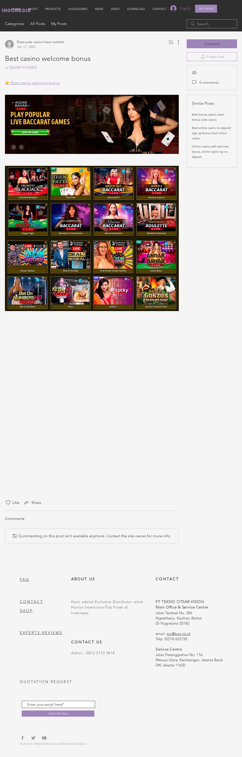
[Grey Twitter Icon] (33, 738)
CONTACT (31, 601)
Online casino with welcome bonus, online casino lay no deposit (210, 152)
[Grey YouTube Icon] (44, 738)
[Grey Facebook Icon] (22, 738)
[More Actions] (176, 42)
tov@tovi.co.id (178, 633)
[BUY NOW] (206, 9)
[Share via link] (32, 503)
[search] (212, 23)
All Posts (37, 23)
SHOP (26, 610)
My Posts (59, 23)
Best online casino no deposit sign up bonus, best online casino (211, 133)
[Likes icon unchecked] (8, 503)
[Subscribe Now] (58, 713)
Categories (14, 23)
